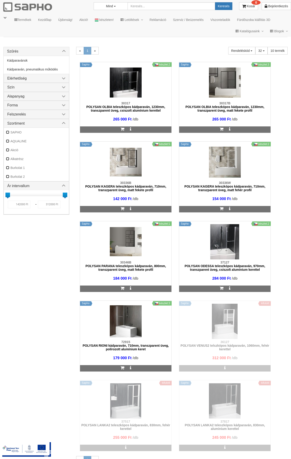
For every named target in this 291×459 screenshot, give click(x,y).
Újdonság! (65, 20)
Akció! (83, 20)
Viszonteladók (220, 20)
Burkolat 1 (17, 168)
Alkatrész (17, 159)
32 (261, 51)
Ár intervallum (18, 186)
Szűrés (12, 51)
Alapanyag (16, 96)
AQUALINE (18, 141)
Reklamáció (158, 20)
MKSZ (97, 448)
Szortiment (16, 123)
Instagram (193, 448)
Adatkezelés (131, 448)
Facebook (220, 448)
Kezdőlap (44, 20)
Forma (12, 105)
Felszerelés (16, 114)
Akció (14, 150)
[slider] (7, 195)
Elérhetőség (17, 78)
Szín (11, 87)
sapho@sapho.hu (23, 430)
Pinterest (246, 448)
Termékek (22, 20)
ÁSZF (112, 448)
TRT (82, 448)
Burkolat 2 (17, 176)
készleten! (104, 20)
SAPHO (16, 132)
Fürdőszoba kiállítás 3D (253, 20)
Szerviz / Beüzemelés (188, 20)
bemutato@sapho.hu (123, 430)
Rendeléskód (242, 51)
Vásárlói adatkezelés (162, 448)
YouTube (272, 448)
